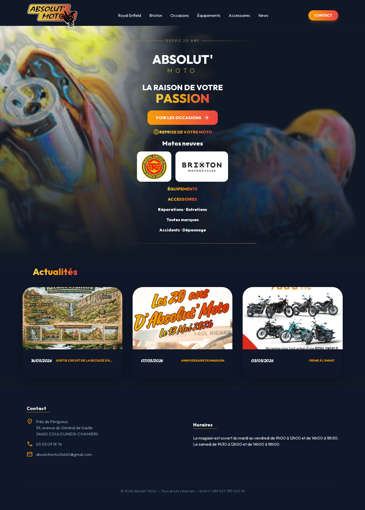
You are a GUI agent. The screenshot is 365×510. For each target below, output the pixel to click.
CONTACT (323, 15)
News (263, 15)
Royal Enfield (129, 15)
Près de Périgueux (52, 421)
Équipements (208, 15)
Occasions (179, 15)
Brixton (155, 15)
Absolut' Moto (145, 491)
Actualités (55, 271)
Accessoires (239, 15)
